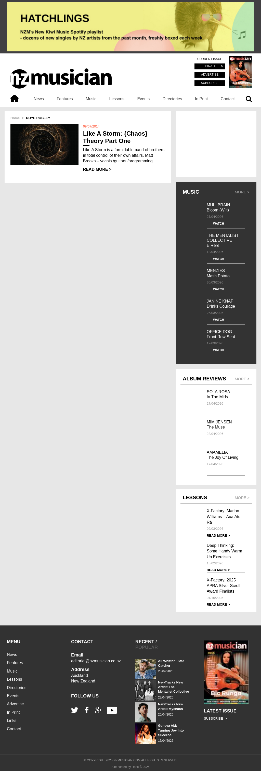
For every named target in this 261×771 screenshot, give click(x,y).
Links (11, 720)
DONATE (209, 66)
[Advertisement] (216, 144)
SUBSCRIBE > (215, 718)
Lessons (116, 99)
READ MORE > (97, 169)
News (39, 99)
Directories (172, 99)
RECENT (144, 641)
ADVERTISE (209, 75)
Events (143, 99)
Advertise (15, 704)
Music (91, 99)
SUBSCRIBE (209, 83)
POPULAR (146, 647)
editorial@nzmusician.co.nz (96, 661)
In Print (201, 99)
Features (65, 99)
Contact (228, 99)
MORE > (242, 192)
